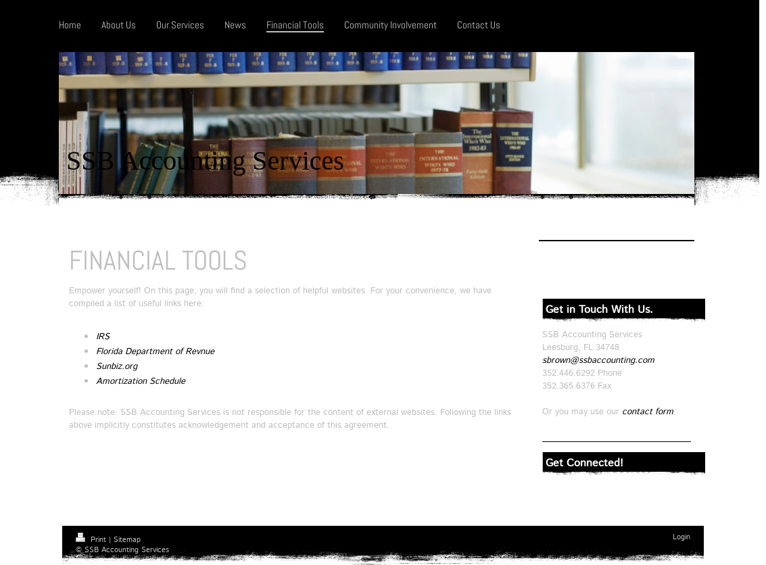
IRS (103, 336)
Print (92, 540)
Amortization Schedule (140, 381)
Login (681, 537)
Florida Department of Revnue (155, 351)
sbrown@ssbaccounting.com (598, 360)
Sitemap (127, 540)
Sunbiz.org (116, 366)
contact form (647, 412)
